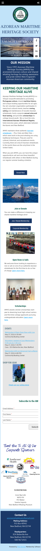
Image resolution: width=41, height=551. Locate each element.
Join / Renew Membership (20, 221)
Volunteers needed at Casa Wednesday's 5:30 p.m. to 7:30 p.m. (20, 341)
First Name (7, 414)
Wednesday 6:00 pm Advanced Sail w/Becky (21, 351)
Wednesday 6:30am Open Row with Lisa (20, 332)
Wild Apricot (21, 547)
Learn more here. (18, 271)
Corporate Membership (20, 228)
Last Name (7, 420)
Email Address (8, 408)
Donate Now (20, 172)
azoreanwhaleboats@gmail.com (20, 518)
